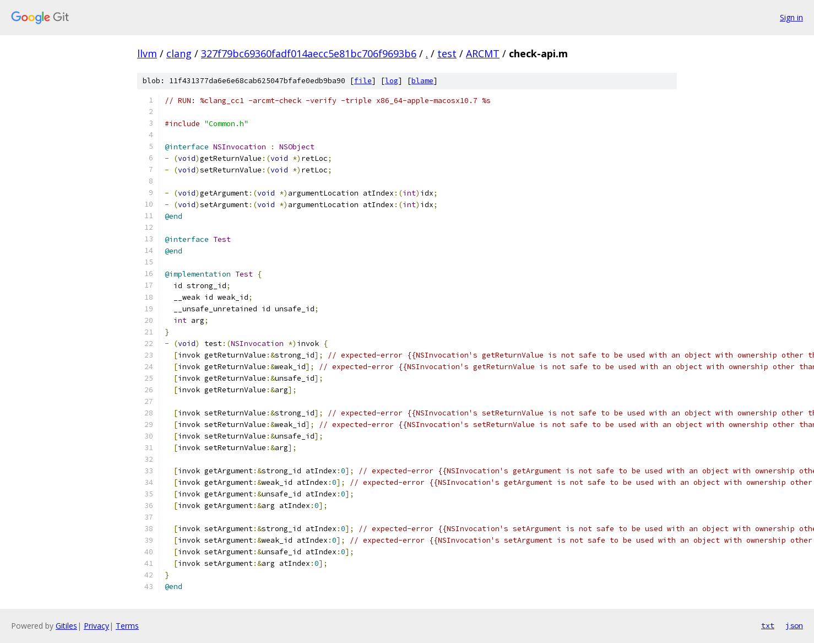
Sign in (791, 17)
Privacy (96, 625)
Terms (127, 625)
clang (179, 53)
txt (767, 625)
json (794, 625)
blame (422, 80)
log (391, 80)
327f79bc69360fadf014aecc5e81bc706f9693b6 (308, 53)
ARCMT (483, 53)
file (363, 80)
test (447, 53)
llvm (147, 53)
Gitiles (66, 625)
